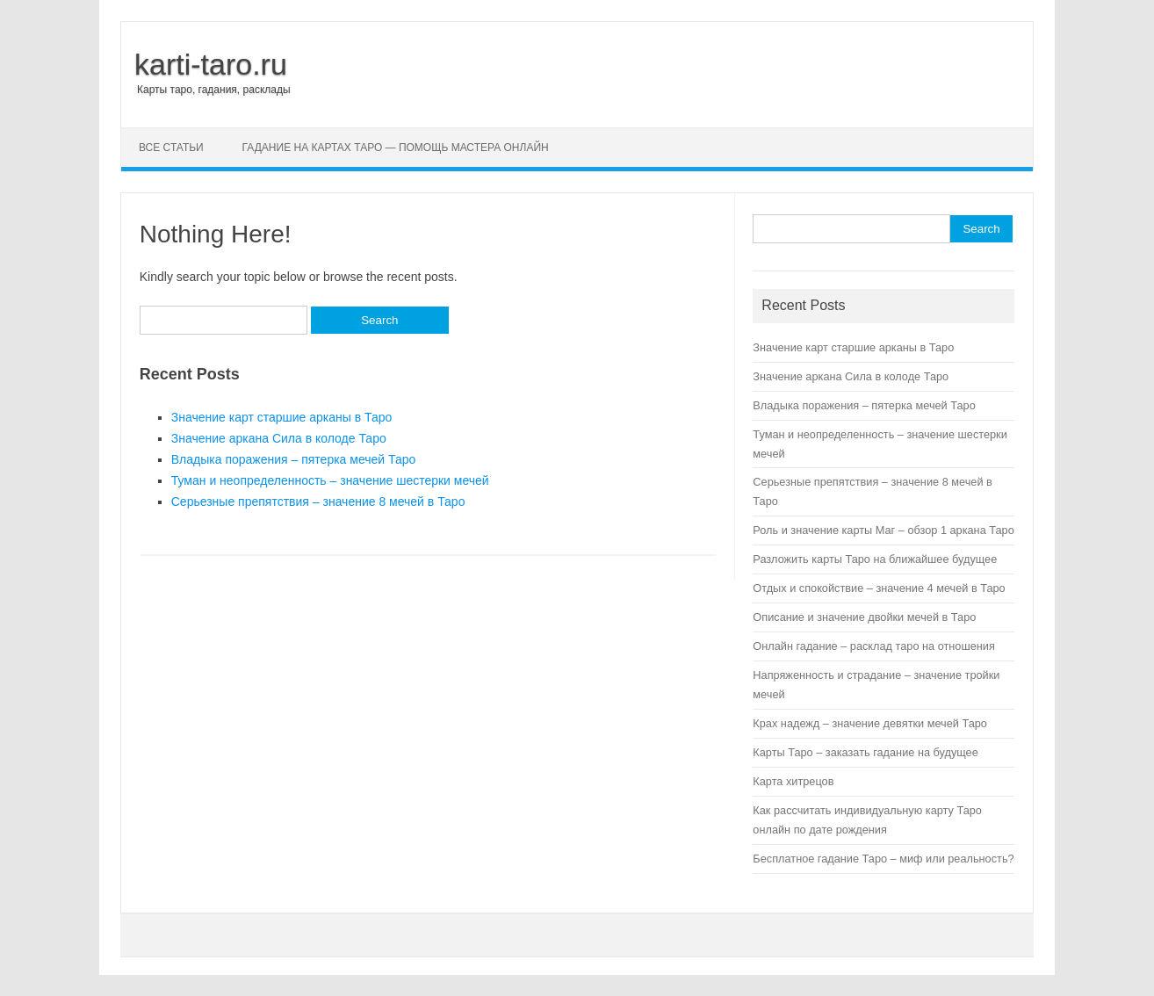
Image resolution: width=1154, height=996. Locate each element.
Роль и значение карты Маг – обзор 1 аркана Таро (883, 530)
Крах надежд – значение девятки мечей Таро (870, 723)
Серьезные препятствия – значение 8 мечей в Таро (318, 501)
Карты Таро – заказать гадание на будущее (865, 752)
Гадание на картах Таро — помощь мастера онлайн (395, 147)
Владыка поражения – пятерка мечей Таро (293, 459)
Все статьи (171, 147)
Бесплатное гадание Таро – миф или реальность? (883, 858)
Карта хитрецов (793, 781)
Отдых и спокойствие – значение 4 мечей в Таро (879, 588)
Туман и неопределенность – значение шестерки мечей (330, 480)
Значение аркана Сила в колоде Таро (278, 438)
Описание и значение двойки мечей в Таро (864, 617)
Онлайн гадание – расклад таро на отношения (873, 646)
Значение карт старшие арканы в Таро (282, 417)
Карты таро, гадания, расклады (214, 89)
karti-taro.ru (210, 64)
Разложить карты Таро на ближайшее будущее (875, 559)
